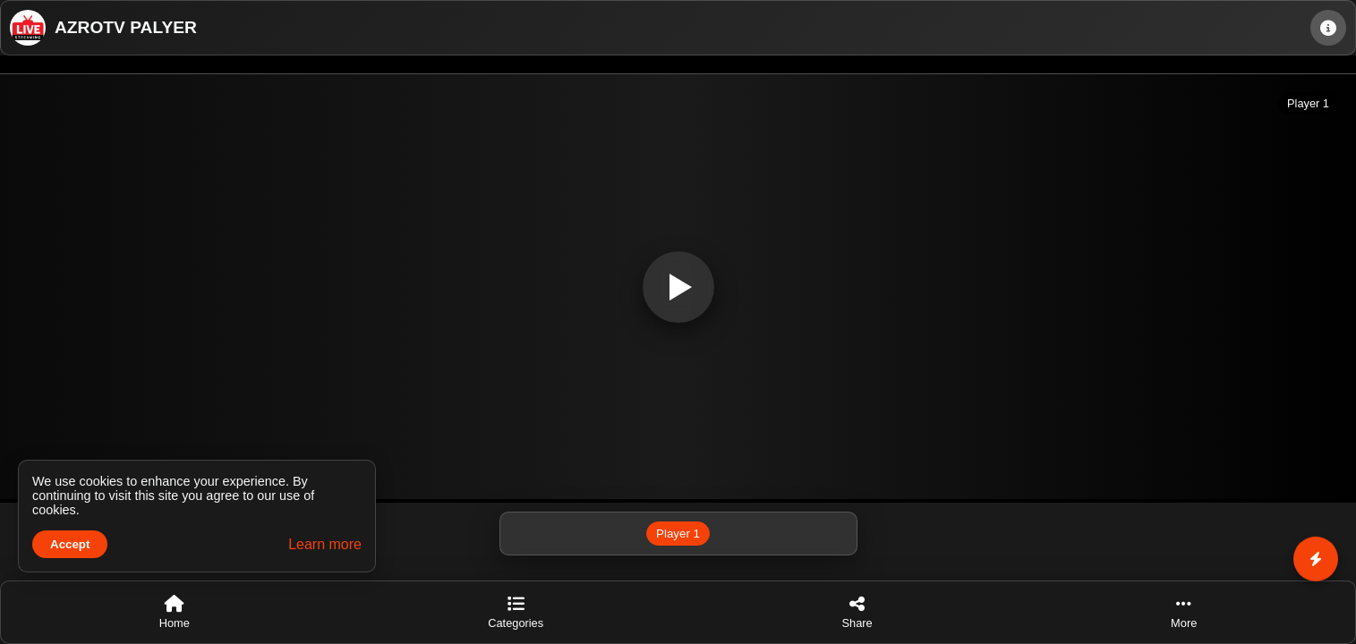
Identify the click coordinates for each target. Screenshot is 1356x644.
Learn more (325, 544)
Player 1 (678, 533)
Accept (70, 544)
